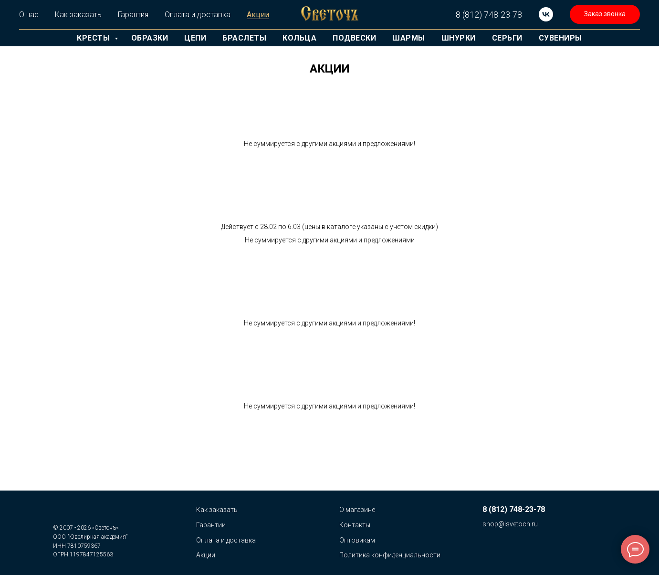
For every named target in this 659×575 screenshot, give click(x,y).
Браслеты (244, 37)
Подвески (354, 37)
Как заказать (78, 14)
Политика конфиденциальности (389, 555)
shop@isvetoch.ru (510, 524)
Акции (258, 14)
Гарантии (211, 525)
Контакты (354, 525)
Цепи (195, 37)
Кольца (299, 37)
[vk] (546, 14)
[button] (605, 14)
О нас (29, 14)
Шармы (408, 37)
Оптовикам (357, 540)
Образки (149, 37)
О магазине (357, 509)
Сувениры (560, 37)
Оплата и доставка (197, 14)
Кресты (94, 37)
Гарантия (133, 14)
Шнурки (458, 37)
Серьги (507, 37)
